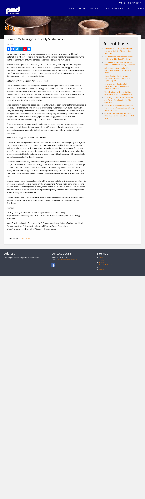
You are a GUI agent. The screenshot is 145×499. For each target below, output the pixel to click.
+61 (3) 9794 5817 (131, 2)
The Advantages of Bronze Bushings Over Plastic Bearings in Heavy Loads (118, 93)
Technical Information (113, 9)
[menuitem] (71, 9)
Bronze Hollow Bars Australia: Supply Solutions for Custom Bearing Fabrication (119, 63)
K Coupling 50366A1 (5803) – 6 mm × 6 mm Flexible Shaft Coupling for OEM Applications (118, 100)
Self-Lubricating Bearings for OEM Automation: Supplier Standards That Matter (117, 70)
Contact (101, 270)
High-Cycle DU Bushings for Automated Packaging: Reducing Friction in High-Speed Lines (119, 51)
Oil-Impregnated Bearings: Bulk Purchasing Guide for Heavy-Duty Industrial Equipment (116, 86)
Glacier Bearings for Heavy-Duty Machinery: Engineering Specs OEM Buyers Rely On (117, 78)
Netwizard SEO (25, 238)
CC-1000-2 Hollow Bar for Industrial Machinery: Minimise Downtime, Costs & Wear (119, 115)
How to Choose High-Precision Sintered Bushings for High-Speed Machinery (119, 58)
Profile (82, 9)
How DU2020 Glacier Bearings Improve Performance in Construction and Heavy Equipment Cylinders (119, 108)
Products (94, 9)
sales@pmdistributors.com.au (67, 260)
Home (71, 9)
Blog (130, 9)
